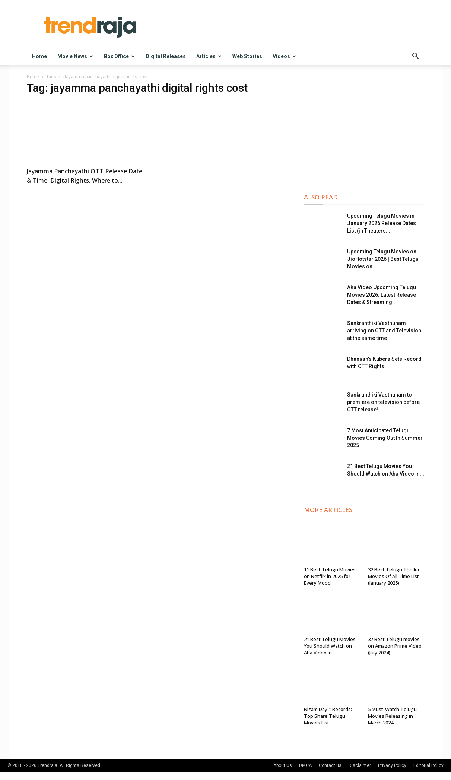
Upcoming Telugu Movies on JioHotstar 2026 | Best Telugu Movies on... (383, 259)
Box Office (119, 56)
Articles (209, 56)
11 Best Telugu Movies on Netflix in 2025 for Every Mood (330, 576)
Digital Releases (166, 56)
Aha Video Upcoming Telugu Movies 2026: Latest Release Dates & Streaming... (381, 294)
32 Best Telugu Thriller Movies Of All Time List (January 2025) (394, 576)
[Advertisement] (364, 130)
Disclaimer (360, 765)
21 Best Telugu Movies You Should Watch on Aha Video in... (330, 646)
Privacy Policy (392, 765)
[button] (416, 56)
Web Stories (247, 56)
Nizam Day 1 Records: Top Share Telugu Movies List (328, 716)
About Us (282, 765)
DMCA (305, 765)
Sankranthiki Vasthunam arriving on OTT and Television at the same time (384, 330)
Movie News (75, 56)
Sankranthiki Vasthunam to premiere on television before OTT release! (383, 402)
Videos (284, 56)
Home (39, 56)
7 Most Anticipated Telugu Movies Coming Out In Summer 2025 (385, 437)
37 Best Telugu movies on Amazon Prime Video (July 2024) (395, 646)
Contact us (330, 765)
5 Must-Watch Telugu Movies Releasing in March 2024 (392, 716)
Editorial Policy (428, 765)
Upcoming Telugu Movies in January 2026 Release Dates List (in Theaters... (381, 223)
